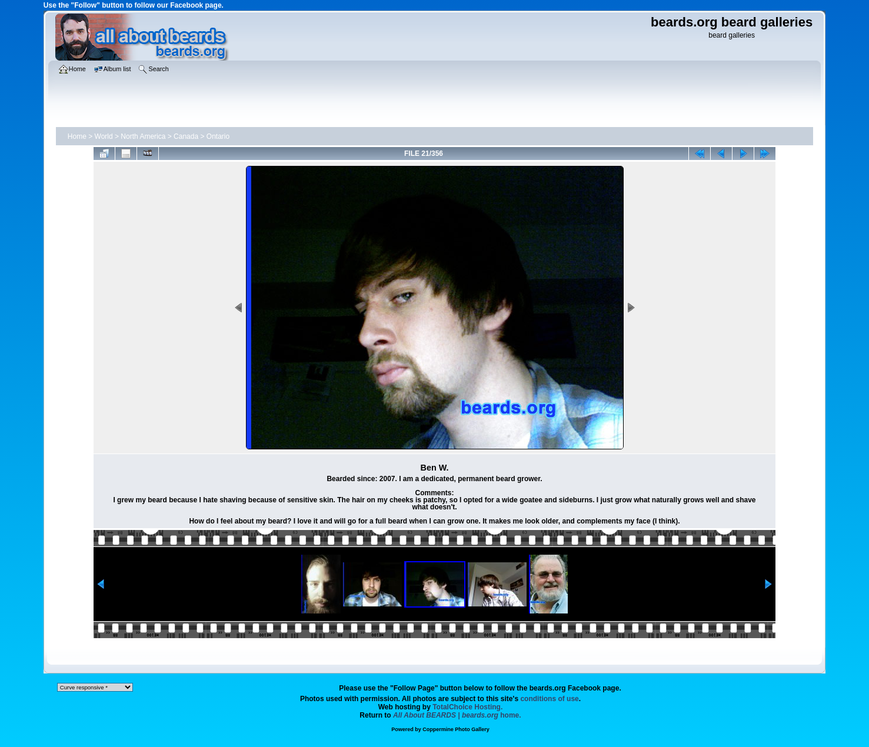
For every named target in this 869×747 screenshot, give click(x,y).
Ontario (218, 136)
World (104, 136)
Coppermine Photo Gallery (456, 729)
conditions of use (549, 699)
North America (143, 136)
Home (77, 136)
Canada (186, 136)
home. (457, 715)
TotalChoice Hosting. (467, 707)
